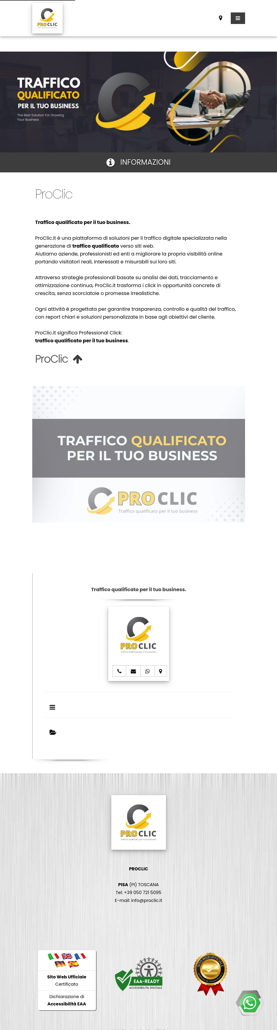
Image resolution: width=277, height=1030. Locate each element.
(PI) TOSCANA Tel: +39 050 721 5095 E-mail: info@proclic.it (138, 884)
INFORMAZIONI (138, 162)
